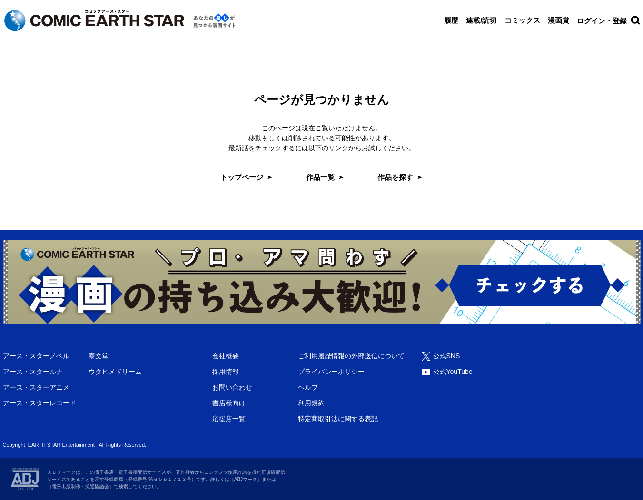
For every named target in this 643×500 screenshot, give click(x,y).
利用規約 (311, 403)
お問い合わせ (232, 387)
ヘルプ (308, 387)
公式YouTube (453, 371)
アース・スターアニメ (36, 387)
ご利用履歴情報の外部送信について (351, 356)
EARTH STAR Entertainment (61, 445)
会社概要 (225, 356)
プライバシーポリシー (331, 371)
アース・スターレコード (39, 403)
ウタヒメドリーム (115, 371)
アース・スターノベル (36, 356)
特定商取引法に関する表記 (338, 418)
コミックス (522, 20)
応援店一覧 (229, 418)
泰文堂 (99, 356)
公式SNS (446, 356)
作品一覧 (320, 177)
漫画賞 (558, 20)
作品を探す (395, 177)
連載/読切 (481, 20)
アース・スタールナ (33, 371)
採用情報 (225, 371)
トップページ (241, 177)
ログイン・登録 (602, 21)
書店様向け (229, 403)
